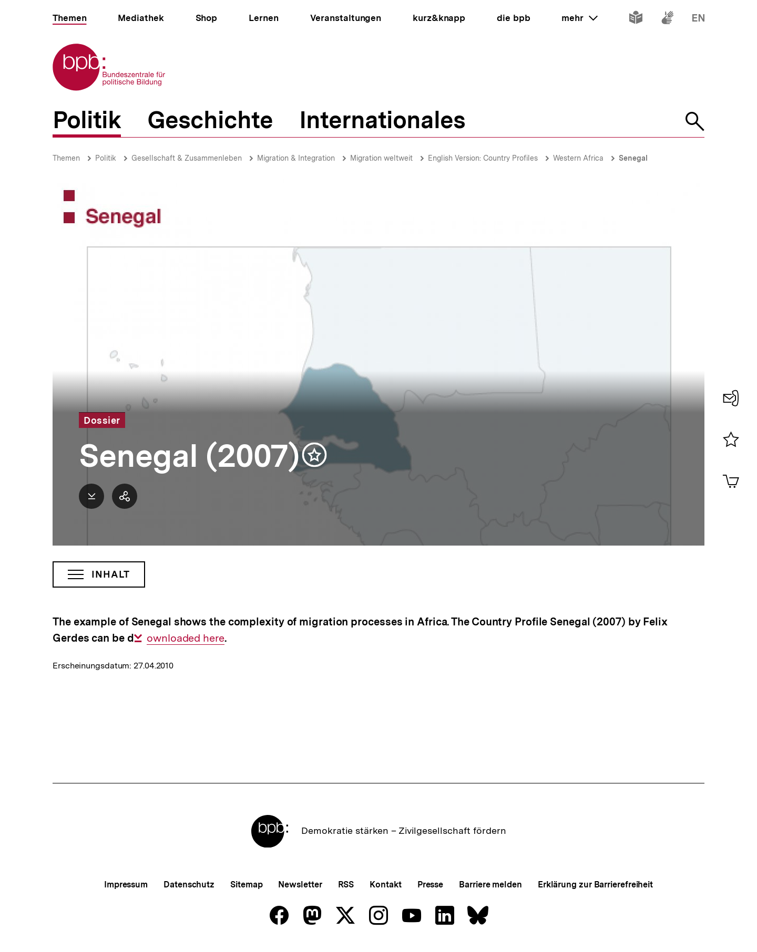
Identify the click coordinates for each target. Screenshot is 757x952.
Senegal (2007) (189, 456)
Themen (66, 158)
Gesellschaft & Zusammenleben (186, 158)
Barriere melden (490, 885)
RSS (346, 885)
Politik (105, 158)
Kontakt (385, 885)
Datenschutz (188, 885)
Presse (430, 885)
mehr (579, 18)
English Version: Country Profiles (483, 158)
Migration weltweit (381, 158)
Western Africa (578, 158)
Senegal (633, 158)
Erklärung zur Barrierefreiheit (595, 885)
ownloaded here (185, 638)
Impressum (126, 885)
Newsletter (300, 885)
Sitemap (246, 885)
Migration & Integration (296, 158)
